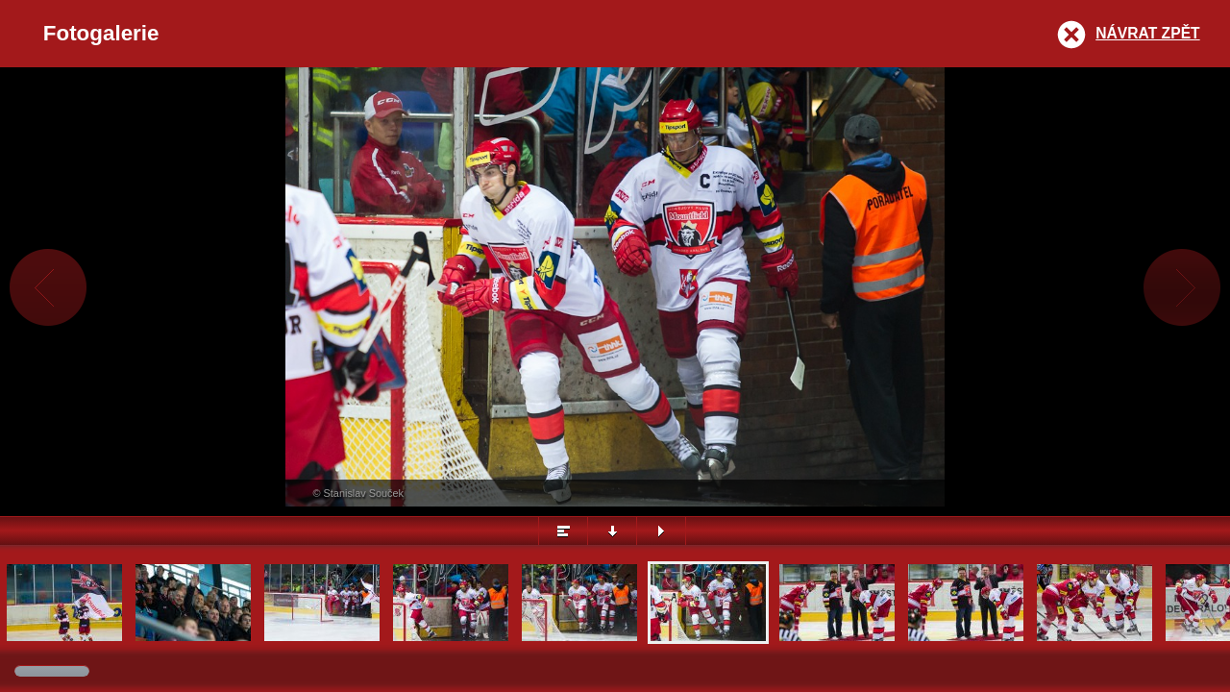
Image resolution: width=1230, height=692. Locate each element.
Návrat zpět (1147, 33)
